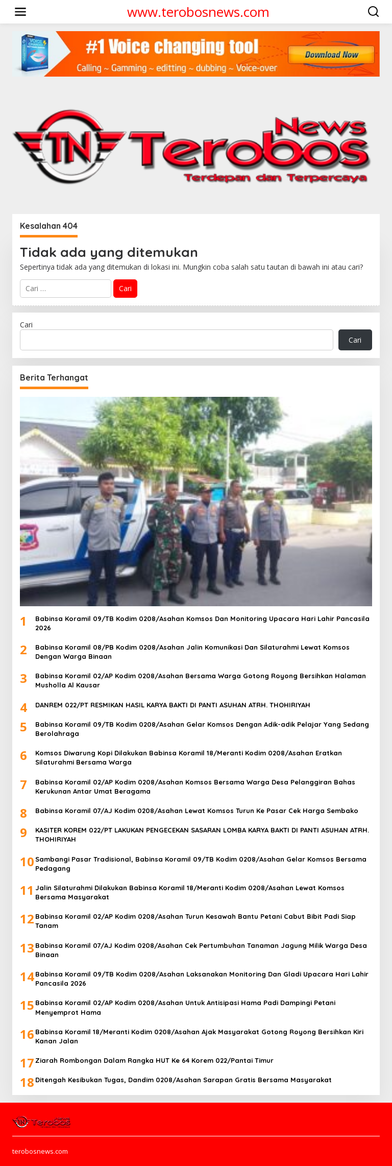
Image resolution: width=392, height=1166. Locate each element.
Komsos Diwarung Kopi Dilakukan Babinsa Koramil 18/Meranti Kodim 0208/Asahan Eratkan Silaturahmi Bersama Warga (188, 757)
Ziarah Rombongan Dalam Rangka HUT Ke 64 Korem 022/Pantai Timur (154, 1060)
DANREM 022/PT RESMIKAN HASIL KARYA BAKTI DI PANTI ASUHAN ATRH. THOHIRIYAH (172, 705)
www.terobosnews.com (198, 12)
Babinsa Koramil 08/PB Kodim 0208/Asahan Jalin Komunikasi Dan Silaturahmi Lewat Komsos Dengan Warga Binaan (192, 651)
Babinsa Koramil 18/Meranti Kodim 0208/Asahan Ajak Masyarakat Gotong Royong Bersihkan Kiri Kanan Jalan (199, 1036)
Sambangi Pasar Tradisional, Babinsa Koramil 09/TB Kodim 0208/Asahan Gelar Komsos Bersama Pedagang (200, 863)
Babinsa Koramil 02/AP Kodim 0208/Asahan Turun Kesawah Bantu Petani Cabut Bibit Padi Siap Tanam (195, 921)
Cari (26, 324)
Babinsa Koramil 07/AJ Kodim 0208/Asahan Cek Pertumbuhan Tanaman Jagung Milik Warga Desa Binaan (201, 950)
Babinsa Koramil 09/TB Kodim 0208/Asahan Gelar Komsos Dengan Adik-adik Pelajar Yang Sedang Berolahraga (202, 728)
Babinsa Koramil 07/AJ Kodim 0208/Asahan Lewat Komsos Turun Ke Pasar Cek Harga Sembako (196, 810)
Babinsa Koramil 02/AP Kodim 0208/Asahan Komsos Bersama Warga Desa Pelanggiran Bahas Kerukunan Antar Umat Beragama (195, 786)
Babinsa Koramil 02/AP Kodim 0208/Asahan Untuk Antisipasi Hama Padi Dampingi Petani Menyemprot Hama (185, 1007)
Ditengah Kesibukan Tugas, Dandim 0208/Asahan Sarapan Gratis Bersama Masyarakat (183, 1080)
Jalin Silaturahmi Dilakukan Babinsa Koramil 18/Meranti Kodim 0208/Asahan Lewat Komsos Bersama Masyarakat (190, 892)
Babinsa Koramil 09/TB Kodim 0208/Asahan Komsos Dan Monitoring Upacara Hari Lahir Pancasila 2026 (202, 623)
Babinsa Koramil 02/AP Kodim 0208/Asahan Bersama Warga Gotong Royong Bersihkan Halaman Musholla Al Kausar (200, 680)
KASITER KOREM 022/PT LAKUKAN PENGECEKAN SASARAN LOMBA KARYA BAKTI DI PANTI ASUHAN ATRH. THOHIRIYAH (202, 834)
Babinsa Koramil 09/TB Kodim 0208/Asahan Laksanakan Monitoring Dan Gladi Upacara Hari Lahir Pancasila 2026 (202, 978)
